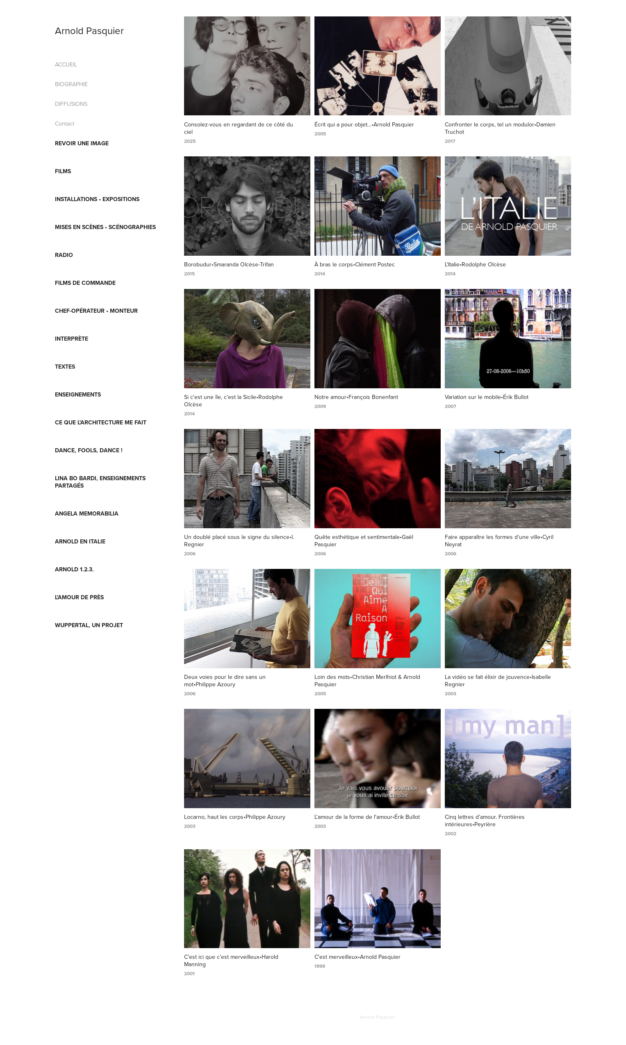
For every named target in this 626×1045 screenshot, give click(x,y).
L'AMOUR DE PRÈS (79, 597)
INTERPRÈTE (71, 339)
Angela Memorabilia (86, 513)
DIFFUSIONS (71, 104)
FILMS (63, 171)
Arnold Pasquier (89, 30)
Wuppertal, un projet (89, 625)
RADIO (64, 255)
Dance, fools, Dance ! (89, 450)
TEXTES (65, 366)
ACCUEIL (66, 64)
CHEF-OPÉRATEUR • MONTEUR (96, 311)
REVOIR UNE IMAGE (82, 143)
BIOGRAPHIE (71, 84)
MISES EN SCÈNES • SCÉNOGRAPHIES (105, 227)
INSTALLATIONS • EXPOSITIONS (97, 199)
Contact (64, 123)
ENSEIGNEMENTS (78, 394)
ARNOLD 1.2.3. (74, 569)
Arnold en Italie (80, 541)
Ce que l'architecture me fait (100, 422)
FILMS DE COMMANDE (85, 283)
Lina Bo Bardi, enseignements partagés (100, 482)
